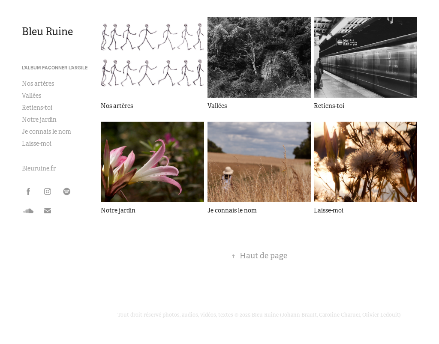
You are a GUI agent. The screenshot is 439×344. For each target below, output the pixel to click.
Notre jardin (39, 119)
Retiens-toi (37, 107)
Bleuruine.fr (39, 168)
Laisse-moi (36, 143)
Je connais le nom (46, 131)
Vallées (31, 95)
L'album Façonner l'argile (54, 67)
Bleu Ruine (47, 31)
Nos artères (38, 83)
